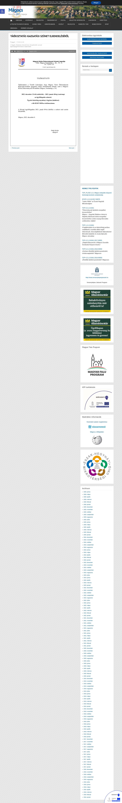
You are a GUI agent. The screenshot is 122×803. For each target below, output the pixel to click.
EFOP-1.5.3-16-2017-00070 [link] (91, 199)
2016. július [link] (87, 782)
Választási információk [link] (77, 20)
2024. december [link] (88, 537)
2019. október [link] (87, 683)
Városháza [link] (13, 28)
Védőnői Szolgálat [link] (27, 28)
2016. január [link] (87, 797)
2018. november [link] (88, 711)
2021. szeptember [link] (89, 625)
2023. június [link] (87, 577)
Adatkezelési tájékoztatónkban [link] (69, 3)
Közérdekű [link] (29, 20)
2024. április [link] (87, 555)
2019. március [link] (88, 701)
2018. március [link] (88, 731)
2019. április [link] (87, 698)
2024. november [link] (88, 539)
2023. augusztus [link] (88, 572)
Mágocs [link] (15, 10)
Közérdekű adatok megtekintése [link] (97, 422)
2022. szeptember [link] (89, 595)
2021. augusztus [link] (88, 628)
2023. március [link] (88, 582)
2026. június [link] (87, 492)
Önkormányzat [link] (52, 20)
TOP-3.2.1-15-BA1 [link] (88, 208)
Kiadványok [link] (92, 20)
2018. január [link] (87, 736)
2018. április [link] (87, 729)
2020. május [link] (87, 666)
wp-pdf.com (71, 51)
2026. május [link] (87, 494)
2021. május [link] (87, 635)
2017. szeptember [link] (89, 746)
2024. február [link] (87, 557)
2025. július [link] (87, 519)
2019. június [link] (87, 693)
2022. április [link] (87, 608)
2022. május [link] (87, 605)
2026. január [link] (87, 504)
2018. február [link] (87, 734)
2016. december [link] (88, 769)
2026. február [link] (87, 502)
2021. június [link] (87, 633)
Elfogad (96, 3)
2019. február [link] (87, 704)
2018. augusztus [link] (88, 719)
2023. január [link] (87, 585)
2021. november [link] (88, 620)
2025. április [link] (87, 527)
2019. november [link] (88, 681)
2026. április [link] (87, 497)
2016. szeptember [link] (89, 777)
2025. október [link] (87, 512)
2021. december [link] (88, 618)
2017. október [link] (87, 744)
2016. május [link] (87, 787)
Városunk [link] (19, 20)
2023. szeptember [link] (89, 570)
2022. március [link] (88, 610)
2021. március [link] (88, 640)
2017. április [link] (87, 759)
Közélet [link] (61, 24)
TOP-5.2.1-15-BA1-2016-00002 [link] (92, 249)
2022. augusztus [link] (88, 598)
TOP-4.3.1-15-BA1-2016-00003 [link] (92, 257)
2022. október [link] (87, 592)
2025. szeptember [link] (89, 514)
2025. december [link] (88, 507)
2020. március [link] (88, 671)
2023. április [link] (87, 580)
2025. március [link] (88, 529)
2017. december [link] (88, 739)
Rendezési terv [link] (83, 24)
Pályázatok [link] (40, 20)
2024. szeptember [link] (89, 545)
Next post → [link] (72, 148)
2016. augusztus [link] (88, 779)
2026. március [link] (88, 499)
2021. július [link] (87, 630)
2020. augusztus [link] (88, 658)
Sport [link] (107, 24)
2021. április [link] (87, 638)
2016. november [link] (88, 772)
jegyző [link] (13, 42)
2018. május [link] (87, 726)
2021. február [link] (87, 643)
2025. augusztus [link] (88, 517)
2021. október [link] (87, 623)
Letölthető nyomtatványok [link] (19, 24)
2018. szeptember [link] (89, 716)
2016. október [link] (87, 774)
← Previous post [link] (15, 148)
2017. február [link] (87, 764)
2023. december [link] (88, 562)
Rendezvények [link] (96, 24)
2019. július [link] (87, 691)
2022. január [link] (87, 615)
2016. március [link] (88, 792)
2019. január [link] (87, 706)
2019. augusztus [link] (88, 688)
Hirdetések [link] (103, 20)
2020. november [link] (88, 651)
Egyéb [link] (13, 45)
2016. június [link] (87, 784)
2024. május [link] (87, 552)
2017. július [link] (87, 751)
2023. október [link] (87, 567)
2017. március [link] (88, 762)
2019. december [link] (88, 678)
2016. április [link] (87, 789)
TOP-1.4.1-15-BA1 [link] (88, 225)
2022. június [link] (87, 603)
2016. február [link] (87, 794)
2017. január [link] (87, 767)
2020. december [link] (88, 648)
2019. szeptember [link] (89, 686)
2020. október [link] (87, 653)
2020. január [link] (87, 676)
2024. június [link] (87, 550)
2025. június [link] (87, 522)
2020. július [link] (87, 661)
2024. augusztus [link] (88, 547)
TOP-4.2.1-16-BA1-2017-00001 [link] (92, 240)
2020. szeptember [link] (89, 656)
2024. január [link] (87, 560)
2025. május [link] (87, 524)
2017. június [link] (87, 754)
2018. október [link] (87, 714)
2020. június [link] (87, 663)
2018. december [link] (88, 709)
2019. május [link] (87, 696)
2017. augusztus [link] (88, 749)
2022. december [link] (88, 587)
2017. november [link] (88, 741)
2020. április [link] (87, 668)
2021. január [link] (87, 645)
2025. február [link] (87, 532)
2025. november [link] (88, 509)
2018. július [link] (87, 721)
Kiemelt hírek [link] (36, 24)
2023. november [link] (88, 565)
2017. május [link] (87, 756)
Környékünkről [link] (50, 24)
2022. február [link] (87, 613)
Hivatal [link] (63, 20)
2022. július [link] (87, 600)
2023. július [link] (87, 575)
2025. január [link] (87, 534)
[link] (2, 11)
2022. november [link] (88, 590)
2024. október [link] (87, 542)
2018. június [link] (87, 724)
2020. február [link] (87, 673)
